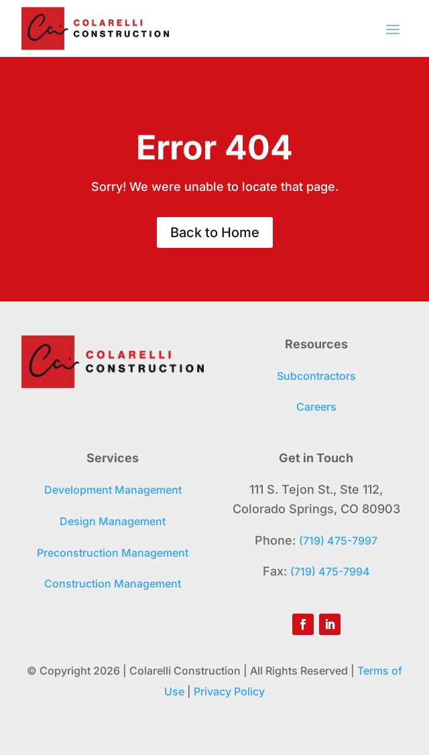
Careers (316, 406)
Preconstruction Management (112, 552)
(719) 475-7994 (330, 571)
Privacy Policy (229, 691)
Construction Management (112, 583)
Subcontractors (316, 376)
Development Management (113, 489)
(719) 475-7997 (338, 540)
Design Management (113, 521)
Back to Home (214, 232)
